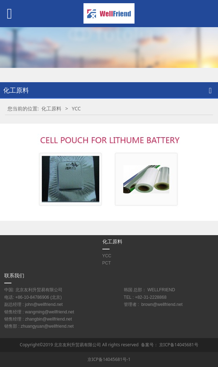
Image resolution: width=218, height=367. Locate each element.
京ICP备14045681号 (178, 345)
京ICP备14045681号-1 (109, 359)
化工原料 (51, 108)
